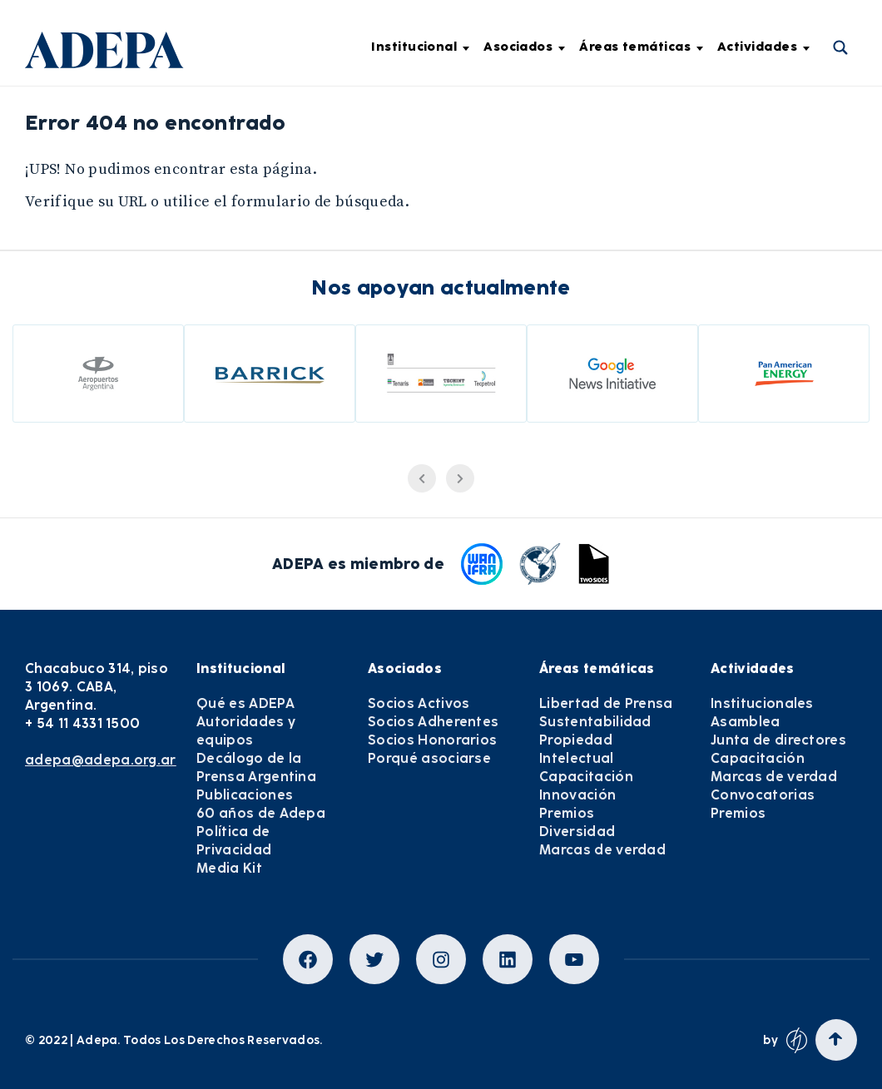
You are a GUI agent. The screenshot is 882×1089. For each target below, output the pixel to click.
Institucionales (762, 703)
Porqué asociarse (429, 758)
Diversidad (577, 831)
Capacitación (586, 776)
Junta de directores (778, 740)
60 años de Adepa (260, 813)
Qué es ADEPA (245, 703)
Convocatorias (763, 794)
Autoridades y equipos (245, 731)
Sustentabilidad (595, 721)
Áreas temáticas (641, 47)
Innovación (577, 794)
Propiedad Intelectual (576, 749)
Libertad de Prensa (606, 703)
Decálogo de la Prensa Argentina (256, 767)
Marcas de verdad (602, 849)
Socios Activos (418, 703)
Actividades (763, 47)
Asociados (524, 47)
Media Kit (229, 868)
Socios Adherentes (433, 721)
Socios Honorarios (432, 740)
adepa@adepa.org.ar (100, 760)
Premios (566, 813)
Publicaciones (244, 794)
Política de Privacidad (233, 840)
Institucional (420, 47)
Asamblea (745, 721)
